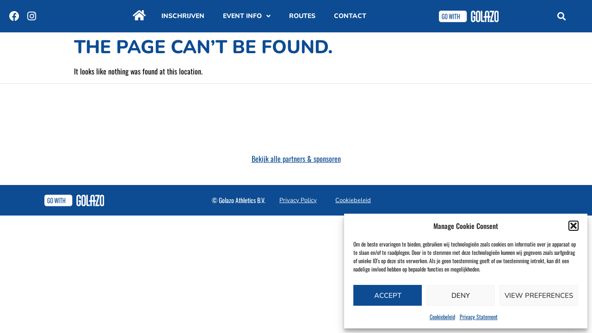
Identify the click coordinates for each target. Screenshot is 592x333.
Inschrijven (182, 16)
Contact (350, 16)
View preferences (539, 295)
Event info (247, 16)
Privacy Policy (298, 200)
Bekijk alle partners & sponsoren (296, 158)
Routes (302, 16)
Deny (460, 295)
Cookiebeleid (442, 317)
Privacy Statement (479, 317)
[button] (573, 225)
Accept (387, 295)
